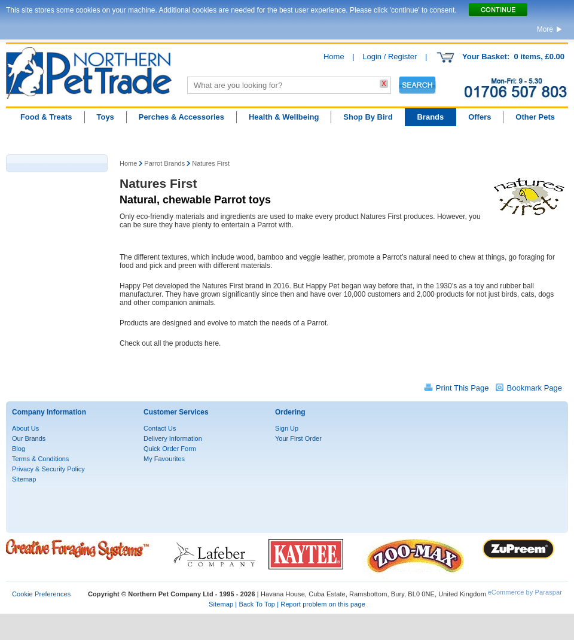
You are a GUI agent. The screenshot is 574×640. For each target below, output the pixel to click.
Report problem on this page (322, 604)
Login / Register (389, 56)
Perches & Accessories (181, 116)
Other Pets (535, 116)
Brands (430, 116)
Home (333, 56)
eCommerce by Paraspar (525, 592)
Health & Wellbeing (284, 116)
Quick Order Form (170, 448)
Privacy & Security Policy (48, 469)
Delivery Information (173, 438)
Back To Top (257, 604)
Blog (18, 448)
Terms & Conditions (40, 458)
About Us (25, 428)
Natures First (211, 163)
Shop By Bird (367, 116)
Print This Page (462, 387)
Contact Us (160, 428)
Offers (479, 116)
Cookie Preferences (41, 594)
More (545, 29)
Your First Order (298, 438)
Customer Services (176, 412)
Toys (105, 116)
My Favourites (164, 458)
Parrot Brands (164, 163)
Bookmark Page (535, 387)
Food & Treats (46, 116)
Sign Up (286, 428)
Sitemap (24, 479)
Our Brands (28, 438)
